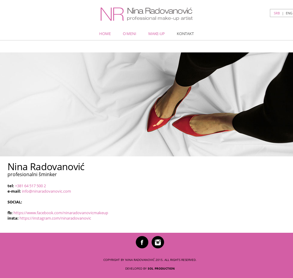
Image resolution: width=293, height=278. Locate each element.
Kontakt (185, 33)
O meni (129, 33)
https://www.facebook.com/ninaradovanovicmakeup (60, 212)
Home (105, 33)
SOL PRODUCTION (161, 268)
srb (277, 13)
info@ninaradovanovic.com (46, 191)
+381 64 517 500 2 (30, 185)
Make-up (156, 33)
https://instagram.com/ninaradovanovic (55, 218)
